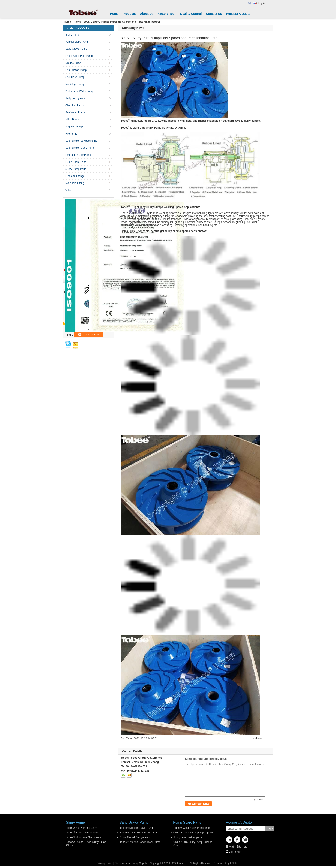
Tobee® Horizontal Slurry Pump (84, 837)
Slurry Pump (72, 34)
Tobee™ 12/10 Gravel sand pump (139, 832)
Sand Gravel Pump (76, 48)
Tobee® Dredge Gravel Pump (137, 827)
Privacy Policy (105, 863)
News (77, 21)
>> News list (260, 738)
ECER (233, 863)
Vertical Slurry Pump (77, 41)
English (263, 3)
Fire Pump (71, 133)
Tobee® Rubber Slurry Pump (82, 832)
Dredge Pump (73, 62)
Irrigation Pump (74, 126)
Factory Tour (167, 13)
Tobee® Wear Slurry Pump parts (191, 827)
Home (114, 13)
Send (270, 828)
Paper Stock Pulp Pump (79, 55)
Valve (68, 190)
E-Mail (230, 846)
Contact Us (214, 13)
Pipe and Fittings (74, 176)
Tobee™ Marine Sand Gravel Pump (140, 842)
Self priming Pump (75, 98)
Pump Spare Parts (75, 161)
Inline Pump (72, 119)
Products (129, 13)
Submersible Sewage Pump (81, 140)
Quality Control (191, 13)
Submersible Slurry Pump (79, 147)
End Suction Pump (76, 70)
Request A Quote (238, 13)
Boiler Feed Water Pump (79, 91)
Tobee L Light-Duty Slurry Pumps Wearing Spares (152, 207)
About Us (146, 13)
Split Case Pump (74, 77)
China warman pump (126, 863)
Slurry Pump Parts (75, 169)
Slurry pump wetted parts (187, 837)
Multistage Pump (74, 84)
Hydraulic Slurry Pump (78, 154)
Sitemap (241, 846)
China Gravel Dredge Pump (135, 837)
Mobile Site (233, 851)
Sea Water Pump (75, 112)
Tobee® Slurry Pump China (82, 827)
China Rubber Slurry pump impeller (193, 832)
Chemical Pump (74, 105)
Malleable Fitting (74, 183)
